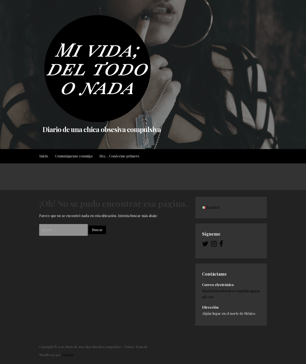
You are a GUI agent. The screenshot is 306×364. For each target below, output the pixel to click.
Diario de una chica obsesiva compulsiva (102, 129)
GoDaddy (68, 355)
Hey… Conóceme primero (119, 156)
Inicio (43, 156)
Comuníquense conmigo (74, 156)
